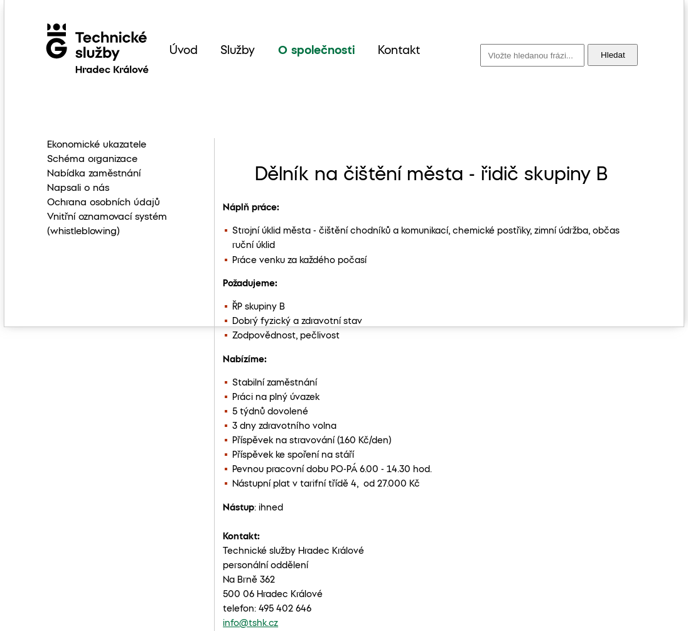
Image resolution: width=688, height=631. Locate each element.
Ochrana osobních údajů (103, 202)
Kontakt (399, 51)
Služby (237, 51)
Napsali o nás (78, 188)
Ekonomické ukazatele (96, 145)
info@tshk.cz (250, 623)
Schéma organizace (92, 159)
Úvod (183, 51)
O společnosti (316, 51)
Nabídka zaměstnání (94, 174)
